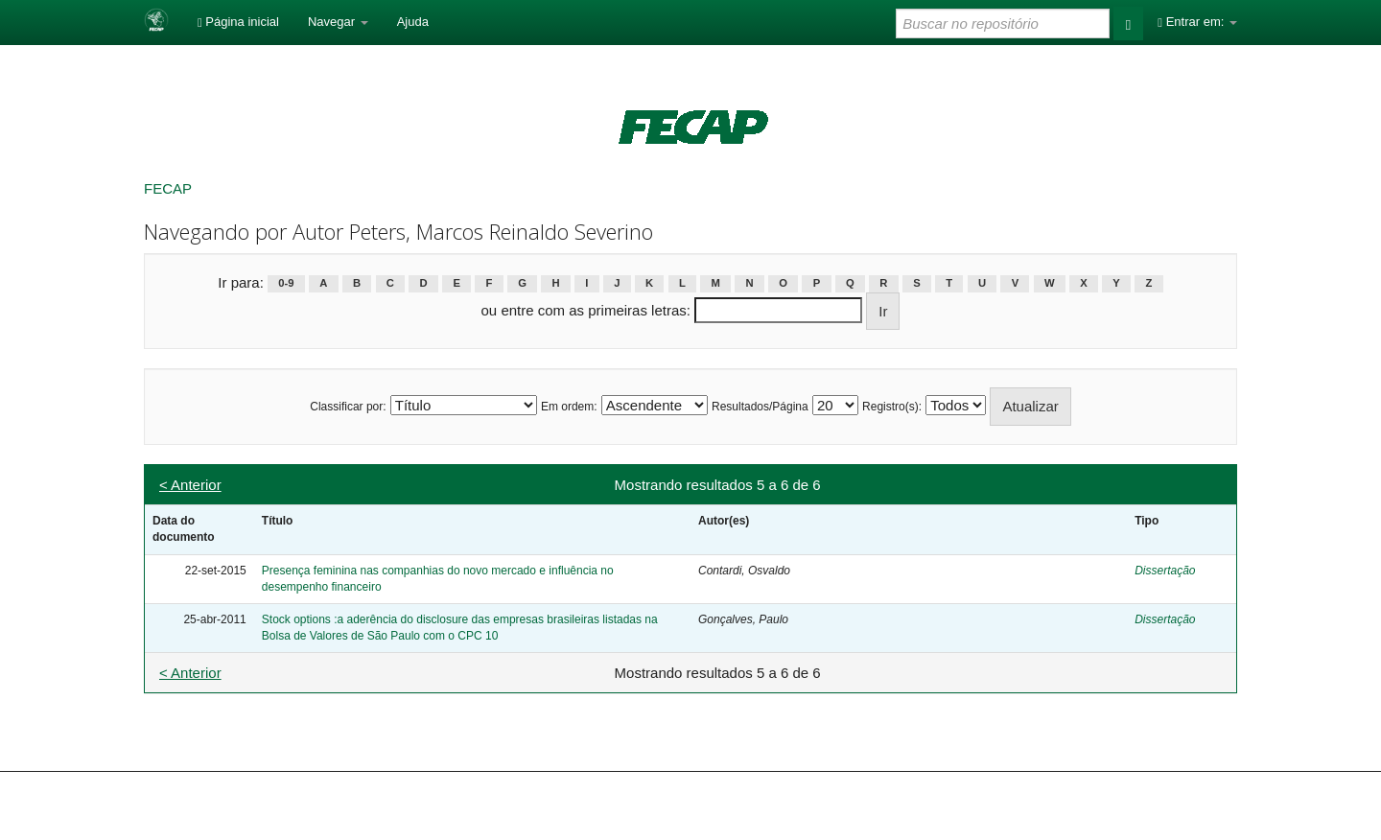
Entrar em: (1197, 21)
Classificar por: (348, 406)
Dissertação (1165, 570)
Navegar (338, 21)
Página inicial (238, 21)
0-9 (285, 284)
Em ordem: (569, 406)
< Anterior (190, 485)
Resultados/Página (760, 406)
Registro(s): (892, 406)
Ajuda (413, 21)
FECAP (168, 188)
